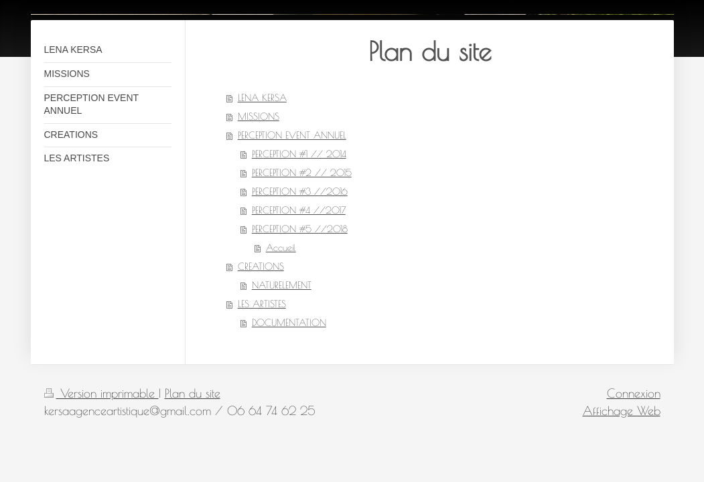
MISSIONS (258, 116)
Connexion (633, 393)
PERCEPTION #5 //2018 (300, 229)
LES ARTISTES (262, 304)
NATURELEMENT (281, 285)
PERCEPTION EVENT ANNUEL (292, 135)
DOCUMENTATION (289, 322)
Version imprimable (101, 393)
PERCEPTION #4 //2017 (299, 210)
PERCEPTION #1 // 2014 (299, 154)
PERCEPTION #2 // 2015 (302, 172)
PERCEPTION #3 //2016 (300, 191)
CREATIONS (261, 266)
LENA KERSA (262, 97)
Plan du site (192, 393)
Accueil (281, 247)
